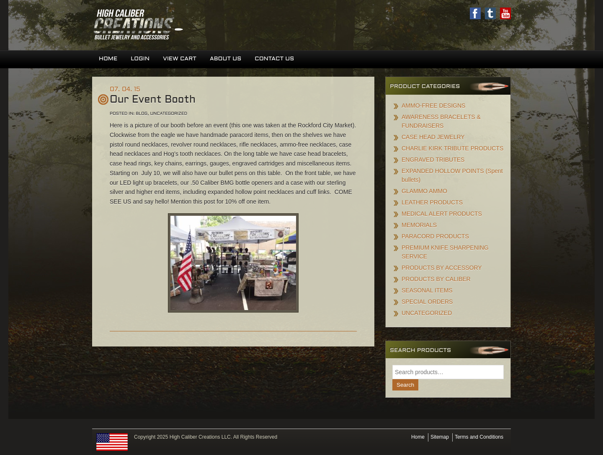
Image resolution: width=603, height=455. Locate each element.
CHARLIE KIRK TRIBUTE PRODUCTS (452, 148)
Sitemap (439, 437)
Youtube (505, 13)
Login (140, 59)
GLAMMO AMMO (424, 191)
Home (108, 59)
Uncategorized (169, 114)
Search (405, 385)
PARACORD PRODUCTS (435, 236)
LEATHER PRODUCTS (432, 202)
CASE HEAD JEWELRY (433, 137)
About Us (225, 59)
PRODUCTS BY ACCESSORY (442, 267)
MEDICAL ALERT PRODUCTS (442, 213)
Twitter (490, 13)
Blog (141, 114)
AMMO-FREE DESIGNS (433, 105)
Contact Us (274, 59)
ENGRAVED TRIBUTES (433, 159)
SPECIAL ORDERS (427, 301)
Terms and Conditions (479, 437)
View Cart (179, 59)
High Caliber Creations (197, 25)
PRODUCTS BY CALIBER (436, 279)
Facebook (475, 13)
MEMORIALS (419, 225)
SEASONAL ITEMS (427, 290)
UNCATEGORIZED (427, 313)
